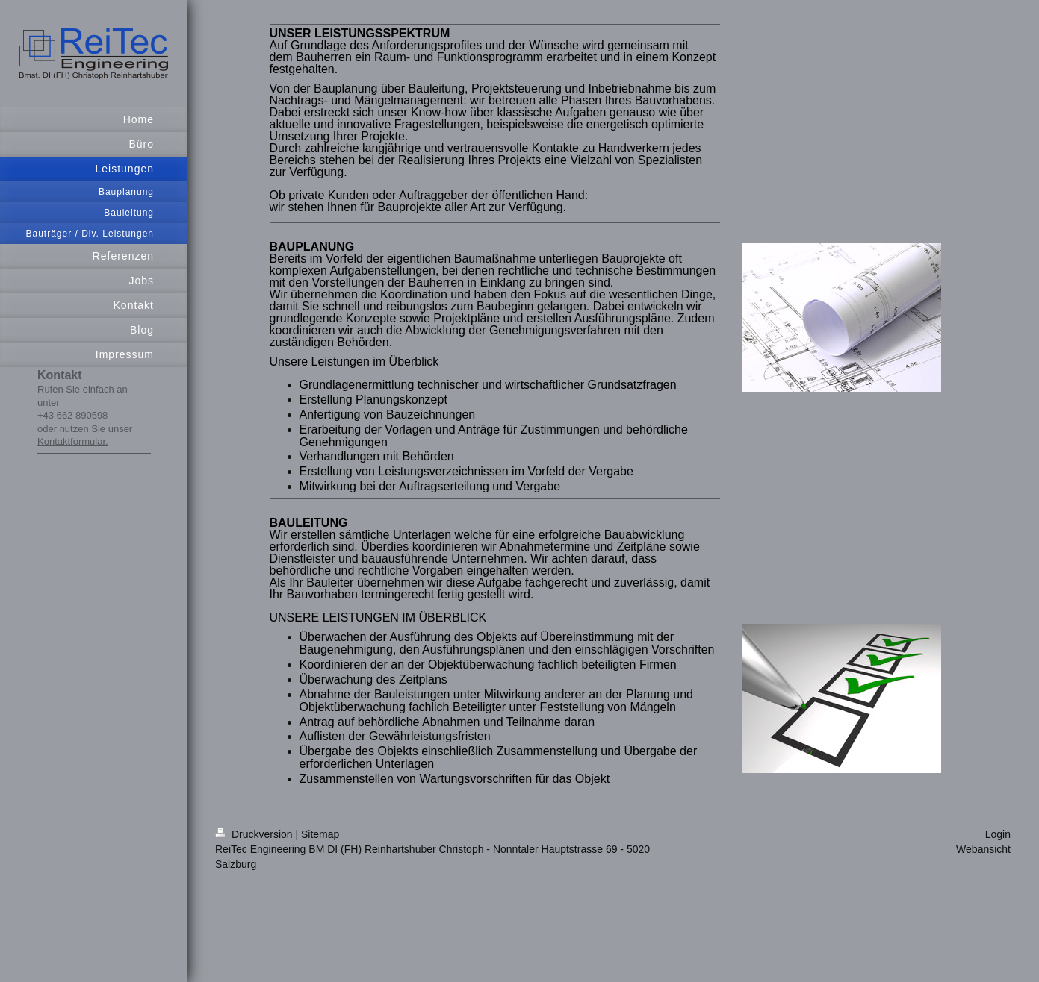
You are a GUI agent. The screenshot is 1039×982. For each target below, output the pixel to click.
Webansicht (983, 849)
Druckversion (255, 834)
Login (998, 834)
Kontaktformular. (72, 441)
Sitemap (320, 834)
